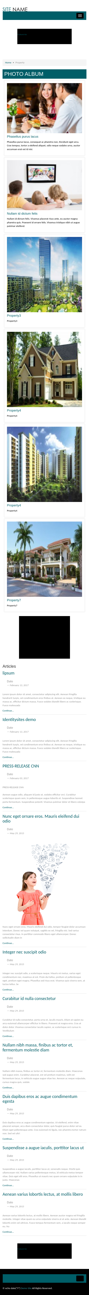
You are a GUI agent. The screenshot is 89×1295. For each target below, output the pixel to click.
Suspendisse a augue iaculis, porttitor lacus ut (43, 1147)
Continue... (8, 710)
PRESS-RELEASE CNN (21, 766)
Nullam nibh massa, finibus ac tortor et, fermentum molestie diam (38, 1047)
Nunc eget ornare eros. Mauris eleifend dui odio (41, 818)
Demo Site (26, 1288)
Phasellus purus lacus (22, 136)
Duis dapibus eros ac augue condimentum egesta (40, 1099)
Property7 (14, 600)
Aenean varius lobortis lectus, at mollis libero (43, 1194)
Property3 (14, 315)
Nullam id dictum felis (22, 213)
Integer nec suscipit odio (24, 952)
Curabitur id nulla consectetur (29, 998)
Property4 (14, 410)
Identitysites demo (19, 719)
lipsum (8, 673)
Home (8, 62)
